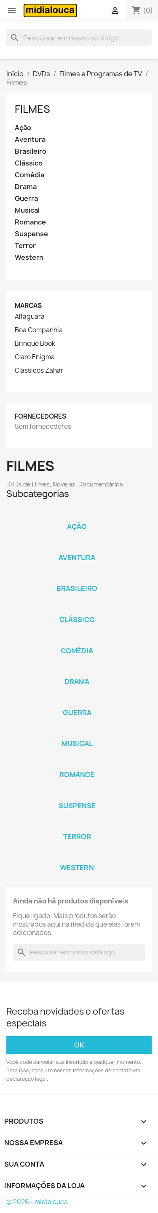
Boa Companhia (39, 330)
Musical (27, 210)
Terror (25, 245)
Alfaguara (30, 317)
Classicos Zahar (39, 370)
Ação (23, 127)
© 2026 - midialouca (37, 1201)
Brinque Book (35, 343)
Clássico (29, 163)
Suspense (31, 234)
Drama (26, 186)
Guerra (26, 198)
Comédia (29, 175)
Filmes (32, 109)
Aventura (30, 139)
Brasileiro (30, 151)
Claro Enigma (35, 357)
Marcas (28, 305)
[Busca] (79, 37)
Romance (30, 222)
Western (29, 257)
